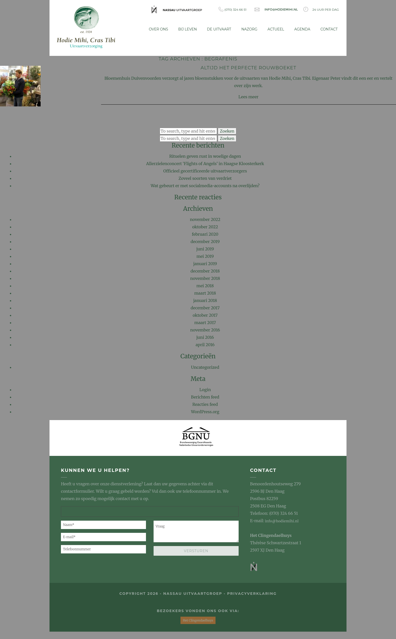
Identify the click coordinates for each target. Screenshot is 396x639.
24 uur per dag (321, 9)
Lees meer (248, 96)
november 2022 (205, 219)
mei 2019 (205, 256)
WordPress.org (205, 411)
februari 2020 (205, 233)
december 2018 (205, 270)
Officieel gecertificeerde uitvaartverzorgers (205, 170)
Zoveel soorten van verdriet (205, 178)
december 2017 (205, 307)
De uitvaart (219, 29)
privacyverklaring (252, 593)
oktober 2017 (205, 314)
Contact (329, 29)
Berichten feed (205, 396)
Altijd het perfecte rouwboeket (248, 67)
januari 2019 (205, 263)
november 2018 (205, 278)
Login (205, 389)
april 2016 (205, 344)
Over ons (158, 29)
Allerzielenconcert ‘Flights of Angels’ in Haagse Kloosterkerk (205, 163)
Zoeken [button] (227, 130)
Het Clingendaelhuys (271, 535)
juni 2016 (205, 337)
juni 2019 (205, 248)
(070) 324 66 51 (232, 9)
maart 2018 (205, 292)
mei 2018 (205, 285)
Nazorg (249, 29)
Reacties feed (205, 403)
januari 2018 (205, 300)
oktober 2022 (205, 226)
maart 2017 (205, 322)
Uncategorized (205, 366)
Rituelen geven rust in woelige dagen (205, 155)
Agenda (302, 29)
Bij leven (187, 29)
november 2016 (205, 329)
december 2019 (205, 241)
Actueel (276, 29)
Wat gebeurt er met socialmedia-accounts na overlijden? (205, 185)
